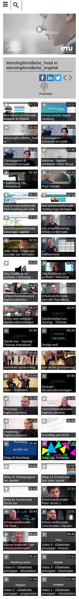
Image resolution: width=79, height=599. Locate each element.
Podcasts (45, 93)
